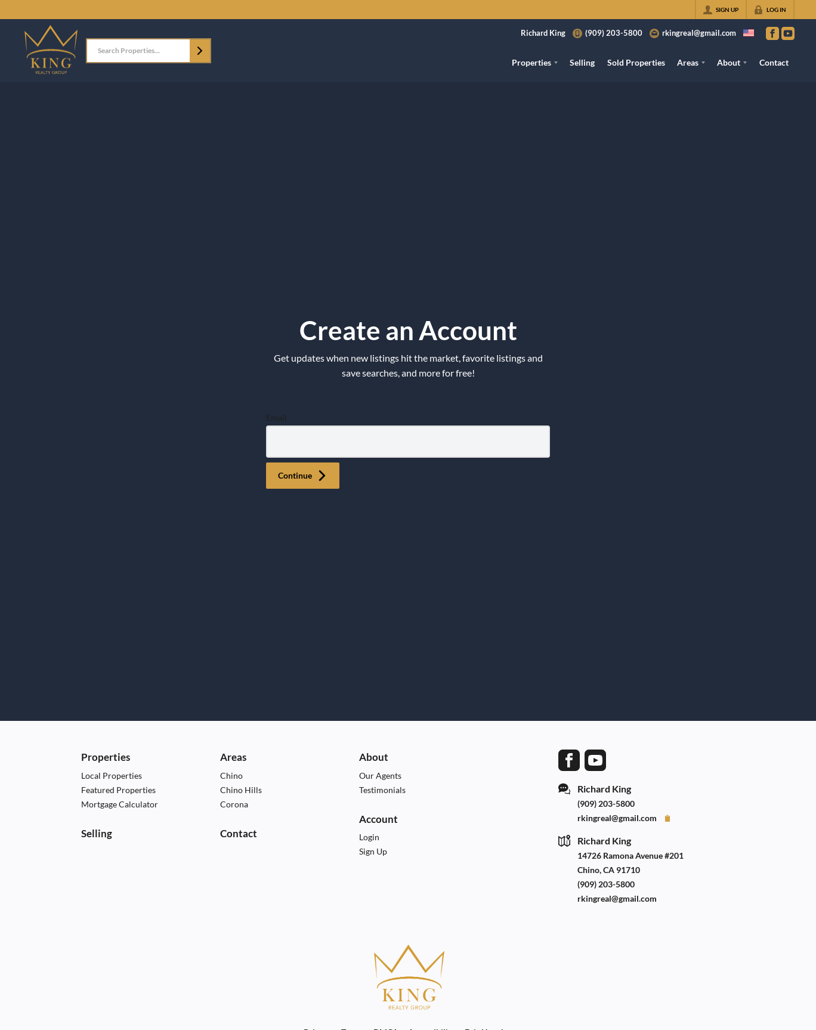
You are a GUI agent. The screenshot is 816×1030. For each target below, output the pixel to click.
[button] (200, 50)
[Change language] (748, 33)
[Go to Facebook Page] (772, 33)
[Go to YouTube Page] (788, 33)
